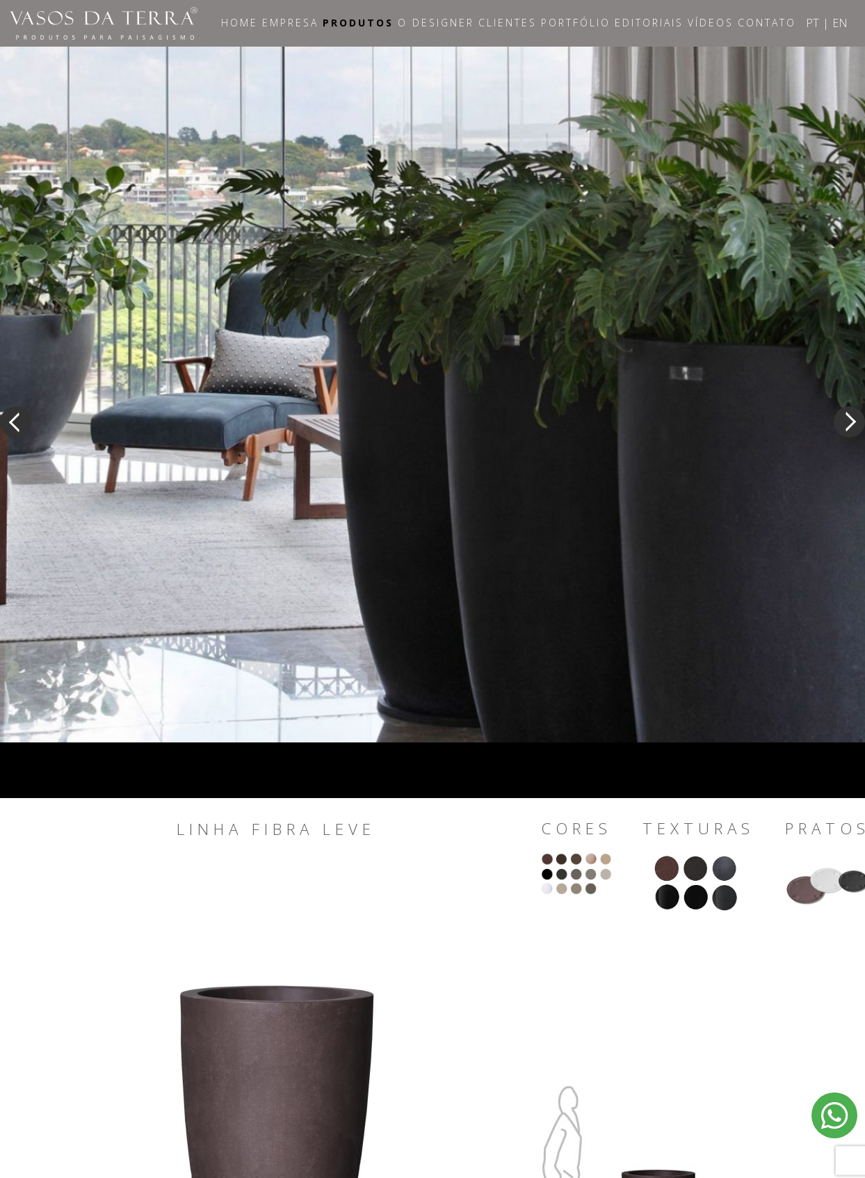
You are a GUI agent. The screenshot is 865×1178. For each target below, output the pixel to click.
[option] (432, 394)
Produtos (358, 22)
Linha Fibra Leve (276, 829)
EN (840, 23)
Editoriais (649, 22)
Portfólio (576, 22)
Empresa (290, 22)
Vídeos (711, 22)
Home (239, 22)
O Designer (436, 22)
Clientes (507, 22)
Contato (767, 22)
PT (812, 23)
